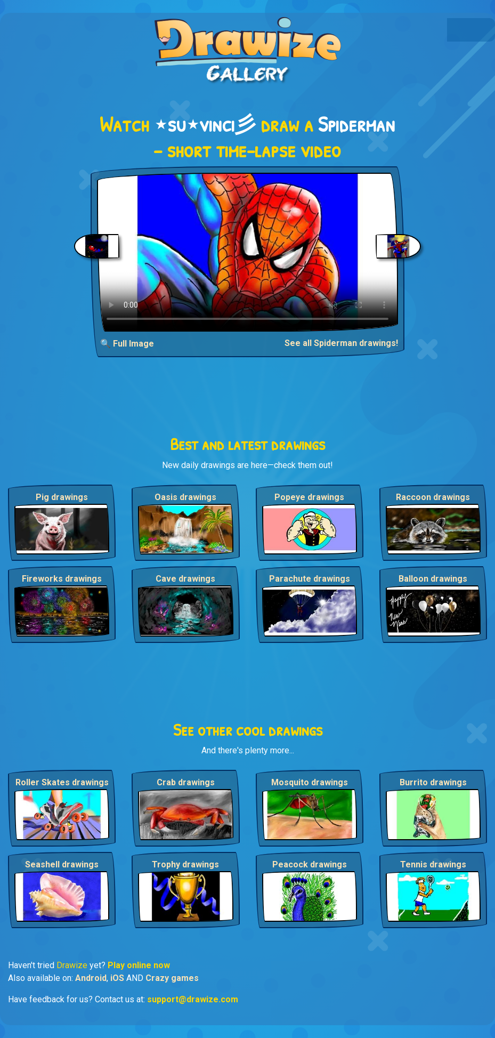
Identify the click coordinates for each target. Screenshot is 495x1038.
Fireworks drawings (62, 579)
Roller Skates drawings (62, 782)
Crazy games (172, 978)
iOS (117, 978)
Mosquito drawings (309, 782)
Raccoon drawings (433, 497)
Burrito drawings (433, 782)
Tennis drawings (433, 864)
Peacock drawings (309, 864)
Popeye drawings (309, 497)
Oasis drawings (185, 497)
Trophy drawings (185, 864)
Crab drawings (186, 782)
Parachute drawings (309, 579)
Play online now (139, 965)
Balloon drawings (433, 579)
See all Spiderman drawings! (341, 343)
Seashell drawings (62, 864)
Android (91, 978)
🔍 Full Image (127, 344)
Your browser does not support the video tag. (247, 252)
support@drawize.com (192, 999)
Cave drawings (185, 579)
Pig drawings (62, 497)
